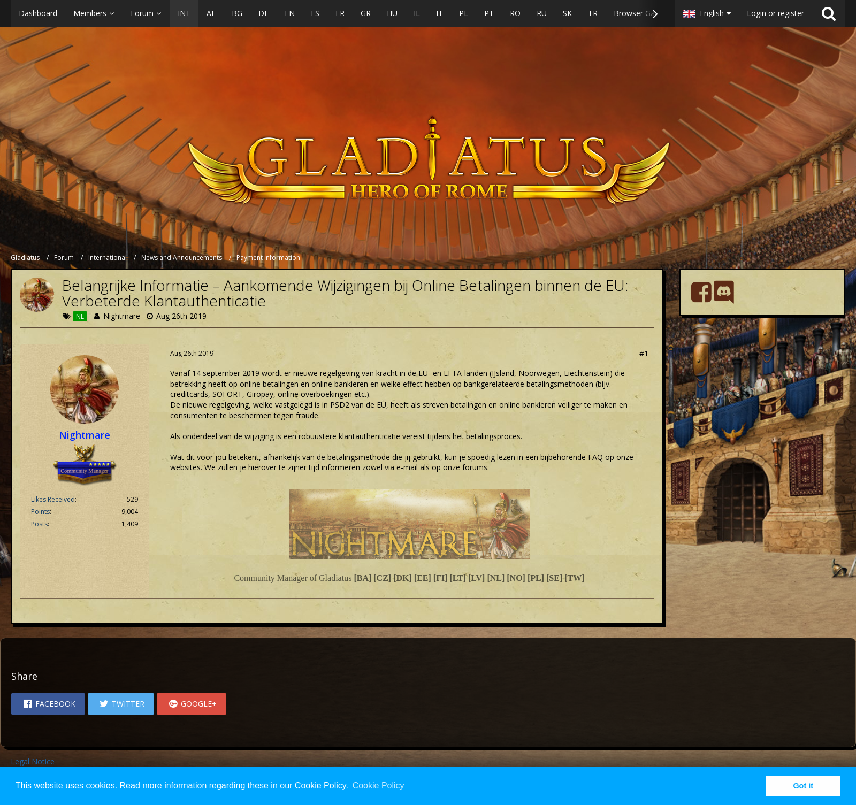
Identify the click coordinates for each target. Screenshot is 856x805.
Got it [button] (803, 785)
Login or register (775, 13)
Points (40, 511)
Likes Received (53, 499)
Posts (39, 523)
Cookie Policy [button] (378, 785)
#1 (643, 353)
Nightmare (121, 316)
